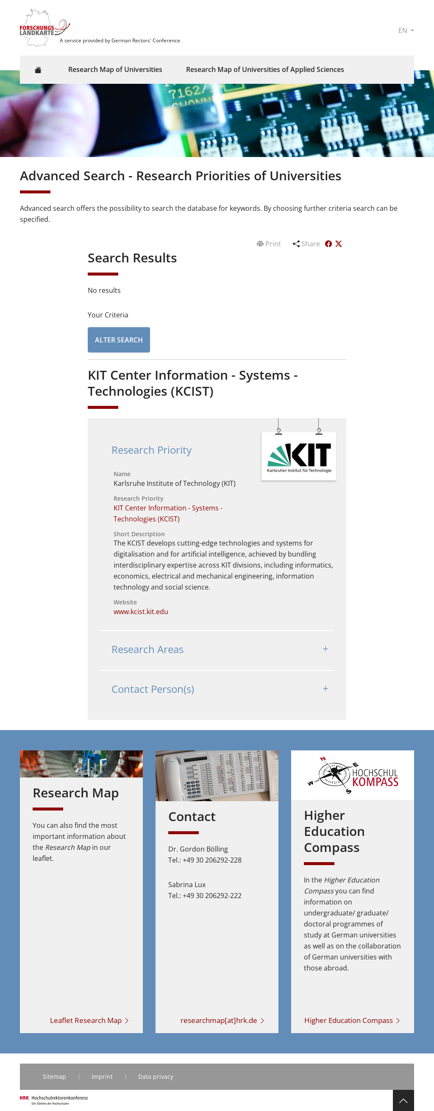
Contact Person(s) (152, 689)
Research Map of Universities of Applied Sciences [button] (265, 69)
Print (270, 243)
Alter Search (119, 340)
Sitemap (54, 1076)
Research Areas (147, 649)
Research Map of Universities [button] (115, 69)
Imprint (102, 1076)
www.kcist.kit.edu (141, 611)
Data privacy (155, 1076)
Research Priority (151, 450)
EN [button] (403, 30)
